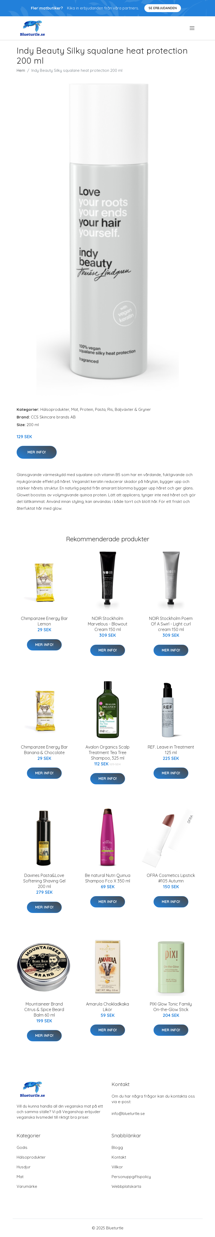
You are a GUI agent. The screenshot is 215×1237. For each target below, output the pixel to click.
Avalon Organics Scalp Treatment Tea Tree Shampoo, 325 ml (107, 752)
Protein (86, 409)
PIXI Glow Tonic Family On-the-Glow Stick (171, 1006)
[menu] (192, 28)
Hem (21, 70)
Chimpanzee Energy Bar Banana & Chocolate (44, 749)
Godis (22, 1147)
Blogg (117, 1147)
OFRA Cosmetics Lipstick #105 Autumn (171, 878)
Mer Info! (36, 452)
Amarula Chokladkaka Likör (107, 1006)
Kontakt (119, 1157)
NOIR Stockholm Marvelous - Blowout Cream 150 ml (107, 624)
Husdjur (24, 1166)
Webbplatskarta (126, 1186)
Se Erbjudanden (163, 8)
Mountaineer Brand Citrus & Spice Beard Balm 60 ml (44, 1009)
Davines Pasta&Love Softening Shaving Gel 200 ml (44, 881)
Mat (74, 409)
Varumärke (27, 1186)
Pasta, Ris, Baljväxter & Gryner (123, 409)
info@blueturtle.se (128, 1113)
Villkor (117, 1166)
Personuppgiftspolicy (131, 1176)
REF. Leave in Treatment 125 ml (171, 749)
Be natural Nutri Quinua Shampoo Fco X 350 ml (107, 878)
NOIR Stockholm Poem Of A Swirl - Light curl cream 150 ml (171, 624)
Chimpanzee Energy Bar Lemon (44, 621)
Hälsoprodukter (54, 409)
